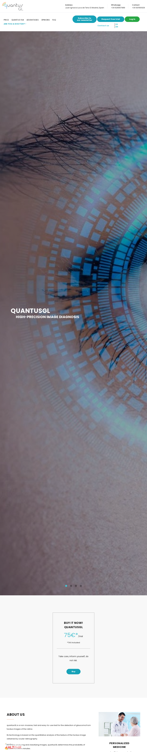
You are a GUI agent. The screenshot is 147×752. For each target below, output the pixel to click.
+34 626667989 (118, 7)
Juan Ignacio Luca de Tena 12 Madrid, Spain (84, 7)
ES (117, 24)
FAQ (54, 20)
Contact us (103, 25)
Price (6, 20)
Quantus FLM (17, 20)
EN (117, 27)
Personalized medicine (119, 745)
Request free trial (110, 19)
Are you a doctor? (14, 24)
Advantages (33, 20)
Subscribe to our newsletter (84, 19)
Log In (132, 19)
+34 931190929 (138, 7)
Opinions (45, 20)
